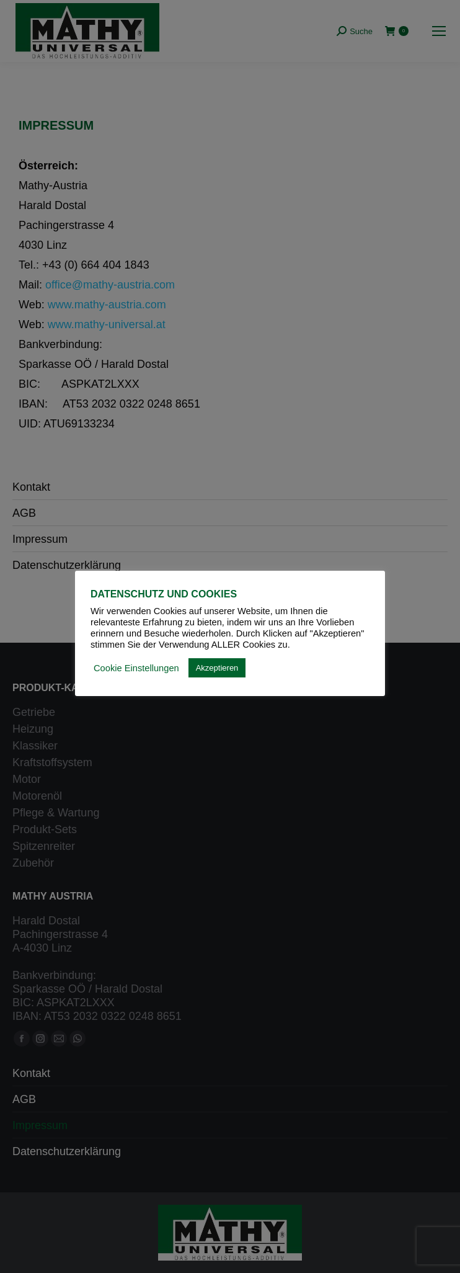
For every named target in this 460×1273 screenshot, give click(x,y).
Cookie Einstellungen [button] (136, 668)
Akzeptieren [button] (217, 667)
